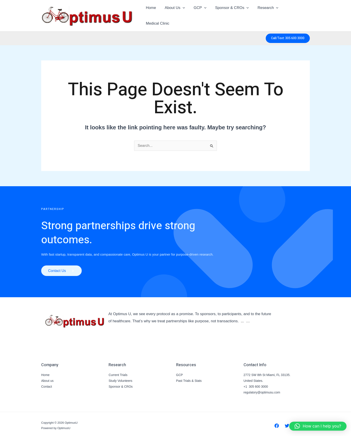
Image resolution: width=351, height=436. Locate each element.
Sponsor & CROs (230, 14)
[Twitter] (287, 423)
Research (264, 14)
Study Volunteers (120, 378)
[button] (182, 14)
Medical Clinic (294, 14)
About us (47, 378)
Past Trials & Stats (189, 378)
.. (242, 318)
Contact (46, 383)
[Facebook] (276, 423)
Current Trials (118, 372)
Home (152, 14)
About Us (175, 14)
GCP (199, 14)
